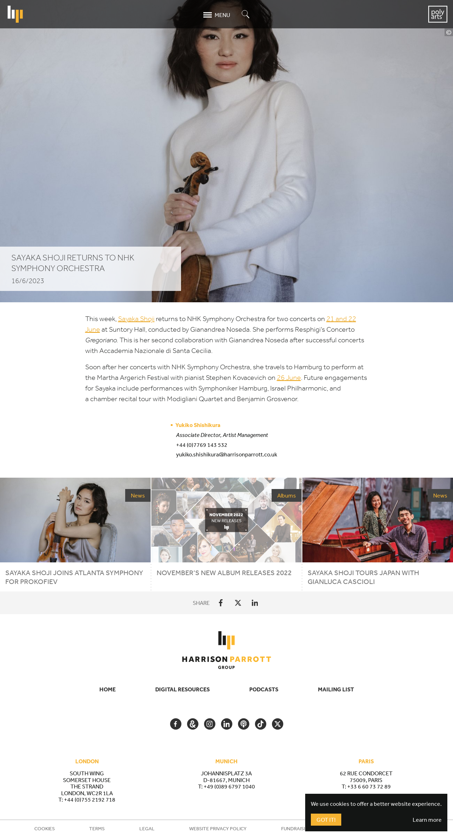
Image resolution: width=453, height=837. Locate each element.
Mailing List (336, 689)
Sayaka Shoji (136, 319)
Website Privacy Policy (217, 828)
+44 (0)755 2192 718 (89, 799)
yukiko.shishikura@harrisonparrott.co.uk (226, 454)
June (289, 377)
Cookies (44, 828)
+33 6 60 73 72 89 (369, 786)
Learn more (427, 819)
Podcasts (263, 689)
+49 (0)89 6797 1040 (229, 786)
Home (107, 689)
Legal (147, 828)
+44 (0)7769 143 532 (201, 444)
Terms (97, 828)
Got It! (326, 819)
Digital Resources (182, 689)
